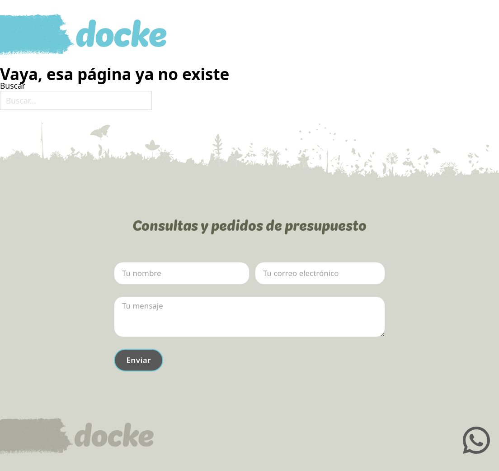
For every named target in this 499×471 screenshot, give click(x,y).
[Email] (320, 273)
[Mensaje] (249, 316)
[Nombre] (182, 273)
